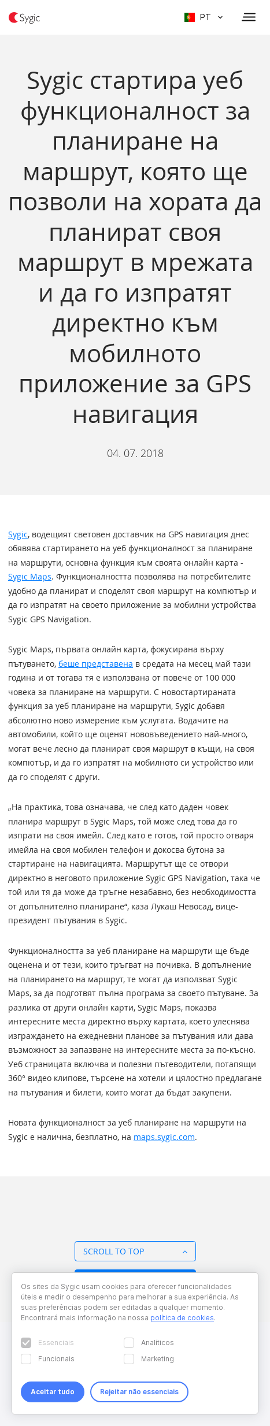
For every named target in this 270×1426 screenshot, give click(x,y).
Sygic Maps (29, 576)
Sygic (18, 534)
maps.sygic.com (164, 1136)
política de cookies (182, 1317)
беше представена (95, 663)
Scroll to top (135, 1251)
